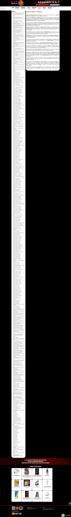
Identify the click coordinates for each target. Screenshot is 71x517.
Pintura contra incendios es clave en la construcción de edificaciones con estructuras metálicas (18, 390)
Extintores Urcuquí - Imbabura (17, 144)
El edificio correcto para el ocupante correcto (18, 387)
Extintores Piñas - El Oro (16, 235)
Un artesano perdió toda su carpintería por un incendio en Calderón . (18, 347)
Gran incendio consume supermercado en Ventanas (18, 399)
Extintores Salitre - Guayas (16, 221)
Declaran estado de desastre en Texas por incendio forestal (18, 368)
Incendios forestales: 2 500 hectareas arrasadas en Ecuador (17, 455)
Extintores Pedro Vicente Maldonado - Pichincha (18, 173)
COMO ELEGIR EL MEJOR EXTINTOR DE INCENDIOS (18, 447)
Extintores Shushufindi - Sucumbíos (17, 237)
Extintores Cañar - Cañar (16, 231)
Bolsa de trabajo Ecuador (16, 432)
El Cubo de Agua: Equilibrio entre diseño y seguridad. (18, 382)
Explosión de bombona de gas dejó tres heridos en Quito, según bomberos (18, 397)
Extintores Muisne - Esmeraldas (17, 174)
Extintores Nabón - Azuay (16, 97)
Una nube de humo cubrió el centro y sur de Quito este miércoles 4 (18, 331)
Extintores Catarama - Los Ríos (17, 182)
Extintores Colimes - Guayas (16, 180)
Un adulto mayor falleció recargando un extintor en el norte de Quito (18, 364)
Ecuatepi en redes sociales (16, 383)
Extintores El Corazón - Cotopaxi (17, 112)
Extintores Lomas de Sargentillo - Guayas (18, 232)
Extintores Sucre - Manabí (16, 135)
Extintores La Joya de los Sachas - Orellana (18, 222)
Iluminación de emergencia (16, 386)
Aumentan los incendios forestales (17, 20)
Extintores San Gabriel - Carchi (17, 234)
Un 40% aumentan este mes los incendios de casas (18, 359)
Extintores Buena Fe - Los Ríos (17, 272)
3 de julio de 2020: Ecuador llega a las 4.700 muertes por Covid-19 (18, 36)
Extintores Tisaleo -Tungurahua (17, 99)
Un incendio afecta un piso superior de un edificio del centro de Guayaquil (18, 30)
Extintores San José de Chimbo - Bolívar (18, 159)
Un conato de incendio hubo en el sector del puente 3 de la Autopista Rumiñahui (18, 345)
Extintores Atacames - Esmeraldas (17, 236)
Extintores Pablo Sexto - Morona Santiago (18, 77)
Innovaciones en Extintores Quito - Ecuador (18, 12)
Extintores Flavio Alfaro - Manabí (17, 181)
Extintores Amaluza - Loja (16, 110)
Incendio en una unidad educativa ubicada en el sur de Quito (18, 40)
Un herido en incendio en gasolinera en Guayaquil (18, 336)
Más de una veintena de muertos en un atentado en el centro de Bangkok (18, 379)
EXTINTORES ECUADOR (16, 426)
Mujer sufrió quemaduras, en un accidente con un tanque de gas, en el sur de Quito (19, 360)
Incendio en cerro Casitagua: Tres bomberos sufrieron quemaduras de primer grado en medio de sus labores (18, 43)
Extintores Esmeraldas (16, 297)
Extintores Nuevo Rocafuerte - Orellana (18, 96)
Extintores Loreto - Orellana (16, 143)
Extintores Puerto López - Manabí (17, 216)
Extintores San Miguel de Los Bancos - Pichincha (18, 164)
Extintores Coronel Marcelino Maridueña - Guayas (18, 191)
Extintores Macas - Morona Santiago (17, 244)
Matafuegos (14, 71)
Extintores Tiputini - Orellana (16, 72)
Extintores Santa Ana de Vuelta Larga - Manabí (18, 214)
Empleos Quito (15, 430)
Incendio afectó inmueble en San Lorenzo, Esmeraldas (18, 59)
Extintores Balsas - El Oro (16, 156)
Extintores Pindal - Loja (16, 115)
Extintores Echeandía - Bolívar (17, 179)
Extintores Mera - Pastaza (16, 78)
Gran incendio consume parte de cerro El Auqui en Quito (18, 371)
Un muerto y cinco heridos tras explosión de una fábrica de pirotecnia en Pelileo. (18, 313)
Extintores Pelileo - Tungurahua (17, 219)
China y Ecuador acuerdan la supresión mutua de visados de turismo (19, 403)
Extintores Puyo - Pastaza (16, 263)
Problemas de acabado (16, 384)
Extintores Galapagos (15, 337)
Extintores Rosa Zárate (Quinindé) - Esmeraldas (17, 259)
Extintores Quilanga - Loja (16, 81)
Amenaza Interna (15, 388)
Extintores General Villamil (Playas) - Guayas (18, 265)
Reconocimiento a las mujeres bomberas (18, 328)
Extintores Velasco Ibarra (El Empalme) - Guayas (18, 269)
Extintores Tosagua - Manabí (16, 220)
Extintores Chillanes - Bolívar (16, 134)
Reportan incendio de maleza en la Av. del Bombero (18, 70)
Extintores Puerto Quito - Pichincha (17, 137)
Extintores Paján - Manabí (16, 190)
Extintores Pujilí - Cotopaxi (16, 218)
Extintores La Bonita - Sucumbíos (17, 74)
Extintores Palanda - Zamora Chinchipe (18, 117)
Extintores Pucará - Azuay (16, 83)
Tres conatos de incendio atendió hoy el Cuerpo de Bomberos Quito (18, 344)
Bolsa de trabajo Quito (16, 431)
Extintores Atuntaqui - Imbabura (17, 247)
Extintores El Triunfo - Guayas (16, 267)
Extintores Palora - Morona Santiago (17, 140)
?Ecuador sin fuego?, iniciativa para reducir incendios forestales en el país (18, 58)
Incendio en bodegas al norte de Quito (18, 402)
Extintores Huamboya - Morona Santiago (18, 82)
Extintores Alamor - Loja (16, 161)
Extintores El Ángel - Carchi (16, 162)
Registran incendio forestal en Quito (17, 48)
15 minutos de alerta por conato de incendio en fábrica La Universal (18, 349)
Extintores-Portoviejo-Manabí (16, 300)
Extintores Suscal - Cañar (16, 98)
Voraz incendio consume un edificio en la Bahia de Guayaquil (18, 22)
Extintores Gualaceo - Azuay (16, 233)
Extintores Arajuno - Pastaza (16, 101)
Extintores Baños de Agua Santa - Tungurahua (17, 229)
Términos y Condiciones (16, 510)
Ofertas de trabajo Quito (16, 428)
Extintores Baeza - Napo (16, 113)
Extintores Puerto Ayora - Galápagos (17, 223)
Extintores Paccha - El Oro (16, 111)
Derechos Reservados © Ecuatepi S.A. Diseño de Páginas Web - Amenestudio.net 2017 (48, 509)
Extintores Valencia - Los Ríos (17, 239)
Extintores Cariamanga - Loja (16, 230)
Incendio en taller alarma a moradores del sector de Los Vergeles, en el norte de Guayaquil (18, 28)
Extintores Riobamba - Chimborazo (17, 295)
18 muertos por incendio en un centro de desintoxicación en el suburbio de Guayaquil (18, 51)
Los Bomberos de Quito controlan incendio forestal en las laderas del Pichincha (18, 17)
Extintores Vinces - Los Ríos (16, 262)
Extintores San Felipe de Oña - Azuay (17, 80)
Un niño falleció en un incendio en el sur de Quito (18, 332)
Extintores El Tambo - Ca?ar (16, 163)
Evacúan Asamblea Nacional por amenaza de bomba (19, 68)
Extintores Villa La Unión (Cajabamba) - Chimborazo (18, 128)
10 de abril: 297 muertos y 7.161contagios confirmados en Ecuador (18, 38)
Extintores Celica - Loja (16, 158)
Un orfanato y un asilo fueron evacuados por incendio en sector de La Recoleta (18, 317)
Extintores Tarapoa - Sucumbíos (17, 100)
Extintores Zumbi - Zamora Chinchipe (17, 125)
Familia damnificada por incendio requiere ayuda (18, 395)
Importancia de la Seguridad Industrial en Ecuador (18, 450)
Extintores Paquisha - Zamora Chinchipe (18, 87)
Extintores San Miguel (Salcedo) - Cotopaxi (18, 225)
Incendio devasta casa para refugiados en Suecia (18, 366)
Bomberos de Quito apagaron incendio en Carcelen (18, 19)
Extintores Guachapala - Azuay (17, 93)
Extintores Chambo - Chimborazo (17, 160)
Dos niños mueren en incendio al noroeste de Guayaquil (18, 315)
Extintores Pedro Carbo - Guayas (17, 245)
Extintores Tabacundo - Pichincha (17, 217)
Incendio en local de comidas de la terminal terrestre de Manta (18, 53)
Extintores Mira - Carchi (16, 139)
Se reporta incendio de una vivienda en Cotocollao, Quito (18, 61)
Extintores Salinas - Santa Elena (17, 266)
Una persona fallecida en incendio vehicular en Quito (18, 49)
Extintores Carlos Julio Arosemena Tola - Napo (18, 85)
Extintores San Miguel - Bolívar (17, 189)
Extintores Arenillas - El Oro (16, 241)
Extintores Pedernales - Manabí (17, 248)
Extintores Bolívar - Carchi (16, 136)
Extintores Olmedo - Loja (16, 76)
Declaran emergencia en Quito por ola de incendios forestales (18, 373)
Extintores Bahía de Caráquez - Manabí (18, 246)
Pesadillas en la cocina (16, 385)
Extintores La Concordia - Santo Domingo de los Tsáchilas (18, 261)
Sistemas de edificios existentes (17, 396)
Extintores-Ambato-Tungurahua (17, 298)
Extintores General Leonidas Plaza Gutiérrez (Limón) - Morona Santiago (18, 145)
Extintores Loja (15, 299)
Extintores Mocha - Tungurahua (17, 95)
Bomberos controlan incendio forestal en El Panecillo (18, 47)
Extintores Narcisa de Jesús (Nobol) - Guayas (19, 203)
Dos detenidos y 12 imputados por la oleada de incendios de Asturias (18, 354)
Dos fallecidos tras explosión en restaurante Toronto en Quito (18, 310)
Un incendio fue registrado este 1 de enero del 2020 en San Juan (19, 45)
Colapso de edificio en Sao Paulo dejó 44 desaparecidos (18, 63)
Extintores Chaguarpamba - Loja (17, 91)
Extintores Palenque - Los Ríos (17, 185)
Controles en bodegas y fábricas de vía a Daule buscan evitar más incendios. (18, 393)
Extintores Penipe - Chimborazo (17, 90)
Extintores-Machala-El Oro (16, 303)
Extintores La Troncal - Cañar (16, 268)
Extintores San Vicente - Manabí (17, 215)
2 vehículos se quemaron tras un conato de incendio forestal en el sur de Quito (18, 342)
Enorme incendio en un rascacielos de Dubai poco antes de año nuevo (18, 357)
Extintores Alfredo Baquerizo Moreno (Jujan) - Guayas (19, 204)
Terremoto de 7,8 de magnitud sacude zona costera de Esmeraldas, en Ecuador (18, 350)
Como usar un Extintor (16, 448)
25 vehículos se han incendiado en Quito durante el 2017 (18, 320)
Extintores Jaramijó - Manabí (16, 240)
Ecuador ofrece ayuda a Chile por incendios (18, 329)
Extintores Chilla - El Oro (16, 88)
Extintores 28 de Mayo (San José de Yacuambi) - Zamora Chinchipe (17, 103)
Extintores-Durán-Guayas (16, 302)
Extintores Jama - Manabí (16, 178)
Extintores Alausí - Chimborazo (17, 184)
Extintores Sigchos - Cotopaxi (16, 116)
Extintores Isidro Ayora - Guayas (17, 175)
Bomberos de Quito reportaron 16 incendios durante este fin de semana (18, 23)
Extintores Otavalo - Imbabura (16, 274)
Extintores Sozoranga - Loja (16, 84)
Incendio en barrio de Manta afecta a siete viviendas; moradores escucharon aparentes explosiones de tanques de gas (18, 26)
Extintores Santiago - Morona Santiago (18, 92)
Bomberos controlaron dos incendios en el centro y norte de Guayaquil (18, 31)
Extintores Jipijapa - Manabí (16, 276)
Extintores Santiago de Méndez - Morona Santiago (18, 127)
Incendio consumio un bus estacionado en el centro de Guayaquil (18, 54)
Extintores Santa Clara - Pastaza (17, 102)
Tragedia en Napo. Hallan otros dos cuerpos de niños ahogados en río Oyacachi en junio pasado (18, 339)
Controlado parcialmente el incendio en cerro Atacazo (18, 56)
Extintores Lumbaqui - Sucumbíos (17, 118)
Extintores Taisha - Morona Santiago (17, 89)
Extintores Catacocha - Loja (16, 186)
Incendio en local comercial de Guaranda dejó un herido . (19, 66)
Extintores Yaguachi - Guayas (16, 243)
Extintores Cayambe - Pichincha (17, 273)
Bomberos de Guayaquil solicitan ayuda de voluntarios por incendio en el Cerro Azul (18, 334)
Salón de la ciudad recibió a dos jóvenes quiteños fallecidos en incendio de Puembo (18, 374)
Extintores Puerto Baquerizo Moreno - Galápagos (17, 188)
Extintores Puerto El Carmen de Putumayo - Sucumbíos (18, 124)
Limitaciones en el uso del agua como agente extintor (18, 452)
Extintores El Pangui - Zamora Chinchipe (18, 138)
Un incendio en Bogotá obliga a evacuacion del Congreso (18, 355)
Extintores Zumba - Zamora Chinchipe (18, 141)
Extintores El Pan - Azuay (16, 73)
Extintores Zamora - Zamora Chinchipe (18, 224)
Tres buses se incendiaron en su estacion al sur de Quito (18, 33)
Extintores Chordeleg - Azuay (16, 157)
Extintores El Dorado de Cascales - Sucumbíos (17, 119)
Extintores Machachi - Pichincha (17, 238)
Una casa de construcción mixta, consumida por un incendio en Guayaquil (18, 322)
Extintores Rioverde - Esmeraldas (17, 142)
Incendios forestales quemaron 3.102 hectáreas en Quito (17, 369)
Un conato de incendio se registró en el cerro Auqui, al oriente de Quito (18, 319)
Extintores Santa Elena (16, 275)
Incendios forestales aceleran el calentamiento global (19, 424)
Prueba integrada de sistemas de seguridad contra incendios (18, 410)
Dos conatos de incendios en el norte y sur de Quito (19, 65)
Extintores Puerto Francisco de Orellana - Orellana (18, 277)
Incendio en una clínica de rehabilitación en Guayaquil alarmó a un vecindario (18, 352)
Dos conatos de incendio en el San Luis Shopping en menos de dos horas (18, 327)
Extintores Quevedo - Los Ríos (17, 296)
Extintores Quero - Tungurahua (17, 133)
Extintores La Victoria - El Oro (16, 94)
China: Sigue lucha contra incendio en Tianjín (18, 380)
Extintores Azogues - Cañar (16, 264)
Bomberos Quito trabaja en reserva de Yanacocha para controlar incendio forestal (18, 35)
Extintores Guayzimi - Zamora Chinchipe (18, 114)
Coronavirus (14, 41)
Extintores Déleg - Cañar (16, 75)
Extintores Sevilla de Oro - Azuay (17, 79)
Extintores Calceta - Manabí (16, 242)
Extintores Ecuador (15, 451)
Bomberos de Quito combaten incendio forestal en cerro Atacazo (18, 324)
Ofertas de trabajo (15, 429)
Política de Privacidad (15, 511)
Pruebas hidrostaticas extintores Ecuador (18, 427)
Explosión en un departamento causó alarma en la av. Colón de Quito (18, 401)
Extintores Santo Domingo (16, 340)
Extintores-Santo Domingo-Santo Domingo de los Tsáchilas (19, 304)
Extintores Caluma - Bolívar (16, 183)
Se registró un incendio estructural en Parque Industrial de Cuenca (18, 312)
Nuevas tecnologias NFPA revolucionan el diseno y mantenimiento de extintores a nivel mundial (18, 14)
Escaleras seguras (15, 425)
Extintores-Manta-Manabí (16, 301)
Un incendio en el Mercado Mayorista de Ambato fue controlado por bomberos (18, 325)
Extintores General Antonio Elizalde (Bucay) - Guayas (18, 177)
